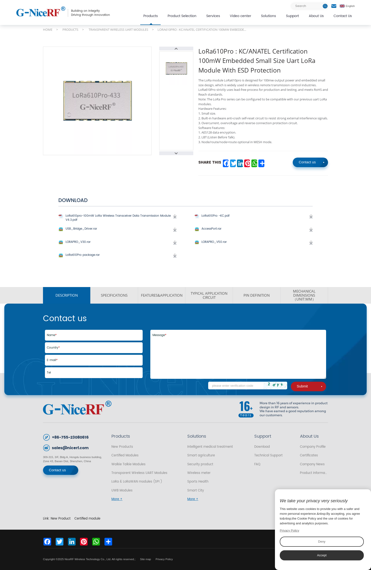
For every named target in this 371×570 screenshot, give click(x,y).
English (347, 6)
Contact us (311, 162)
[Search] (310, 6)
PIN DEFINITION (256, 295)
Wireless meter (199, 473)
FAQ (257, 464)
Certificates (309, 455)
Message (159, 335)
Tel (49, 372)
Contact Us (343, 16)
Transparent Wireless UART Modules (139, 473)
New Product (61, 518)
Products (150, 16)
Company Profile (313, 446)
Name (52, 335)
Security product (200, 464)
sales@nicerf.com (70, 448)
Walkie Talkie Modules (128, 464)
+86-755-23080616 (70, 437)
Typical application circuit (209, 295)
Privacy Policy (164, 559)
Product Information (314, 473)
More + (116, 499)
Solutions (268, 16)
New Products (122, 446)
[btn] (325, 6)
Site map (145, 559)
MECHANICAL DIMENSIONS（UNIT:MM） (304, 295)
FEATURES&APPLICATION (161, 295)
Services (213, 16)
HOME (47, 29)
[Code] (247, 385)
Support (292, 16)
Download (262, 446)
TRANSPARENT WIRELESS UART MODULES (118, 29)
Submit (309, 386)
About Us (316, 16)
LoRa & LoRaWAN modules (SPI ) (136, 481)
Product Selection (182, 16)
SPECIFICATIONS (114, 295)
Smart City (195, 490)
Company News (312, 464)
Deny (321, 541)
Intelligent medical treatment (210, 446)
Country (53, 347)
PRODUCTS (70, 29)
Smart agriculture (201, 455)
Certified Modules (125, 455)
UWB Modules (122, 490)
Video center (240, 16)
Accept (322, 555)
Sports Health (197, 481)
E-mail (52, 360)
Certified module (87, 518)
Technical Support (268, 455)
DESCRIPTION (66, 295)
